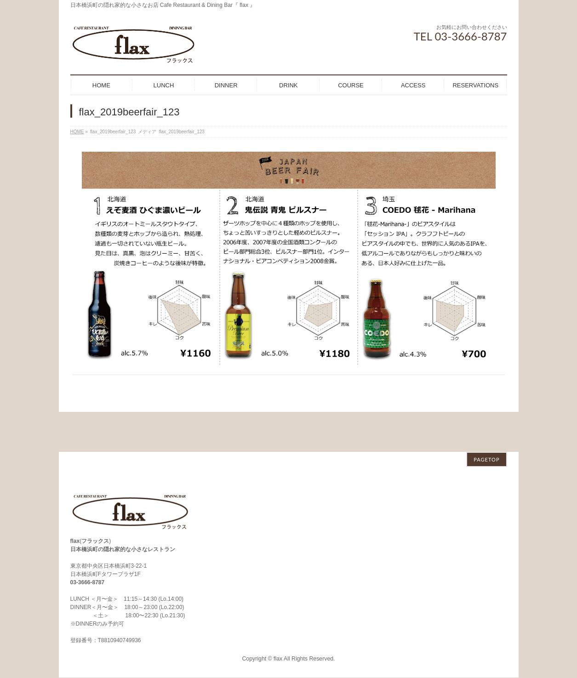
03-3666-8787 (87, 542)
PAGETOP (486, 419)
